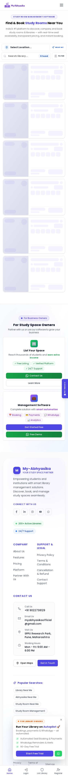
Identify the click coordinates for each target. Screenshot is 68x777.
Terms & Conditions (44, 562)
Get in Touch (47, 663)
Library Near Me (24, 690)
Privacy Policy (45, 555)
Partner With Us (21, 577)
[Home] (9, 771)
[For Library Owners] (66, 388)
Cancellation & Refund (45, 572)
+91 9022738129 (35, 610)
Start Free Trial (35, 753)
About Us (18, 551)
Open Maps (24, 663)
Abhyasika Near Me (26, 697)
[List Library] (42, 771)
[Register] (58, 771)
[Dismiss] (61, 720)
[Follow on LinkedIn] (24, 512)
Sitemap (50, 764)
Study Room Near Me (27, 704)
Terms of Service (33, 764)
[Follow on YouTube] (40, 512)
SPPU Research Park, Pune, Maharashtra (38, 635)
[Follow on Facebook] (16, 512)
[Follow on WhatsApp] (48, 512)
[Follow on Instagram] (32, 512)
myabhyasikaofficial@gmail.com (38, 622)
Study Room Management (30, 710)
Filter (59, 56)
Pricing (17, 563)
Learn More (34, 383)
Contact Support (42, 581)
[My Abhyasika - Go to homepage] (14, 5)
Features (18, 557)
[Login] (26, 771)
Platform (18, 570)
